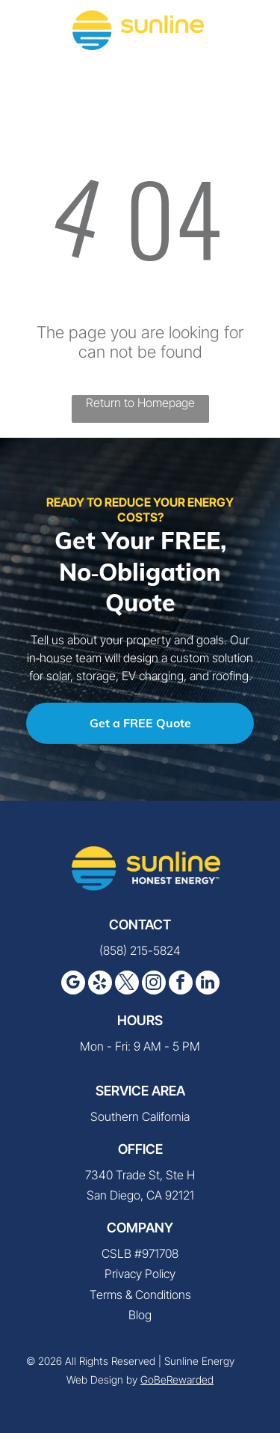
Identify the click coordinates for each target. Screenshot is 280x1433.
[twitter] (127, 984)
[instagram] (154, 984)
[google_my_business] (73, 984)
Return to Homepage (140, 402)
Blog (140, 1314)
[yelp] (100, 984)
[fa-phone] (30, 37)
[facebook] (181, 984)
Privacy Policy (140, 1273)
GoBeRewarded (177, 1379)
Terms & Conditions (140, 1294)
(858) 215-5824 (140, 950)
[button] (251, 30)
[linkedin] (208, 984)
